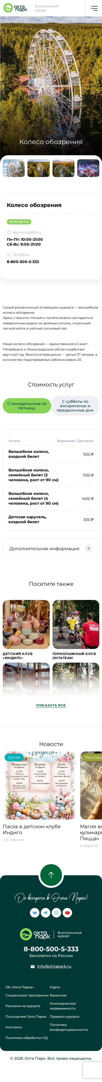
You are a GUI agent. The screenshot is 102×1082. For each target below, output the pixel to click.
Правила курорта (64, 1016)
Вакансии (58, 995)
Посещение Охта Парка (25, 1016)
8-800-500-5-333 (23, 261)
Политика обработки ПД (26, 1038)
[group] (39, 804)
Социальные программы (27, 995)
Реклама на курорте (23, 1006)
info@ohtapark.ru (54, 966)
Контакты (13, 1027)
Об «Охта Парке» (19, 987)
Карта (55, 987)
